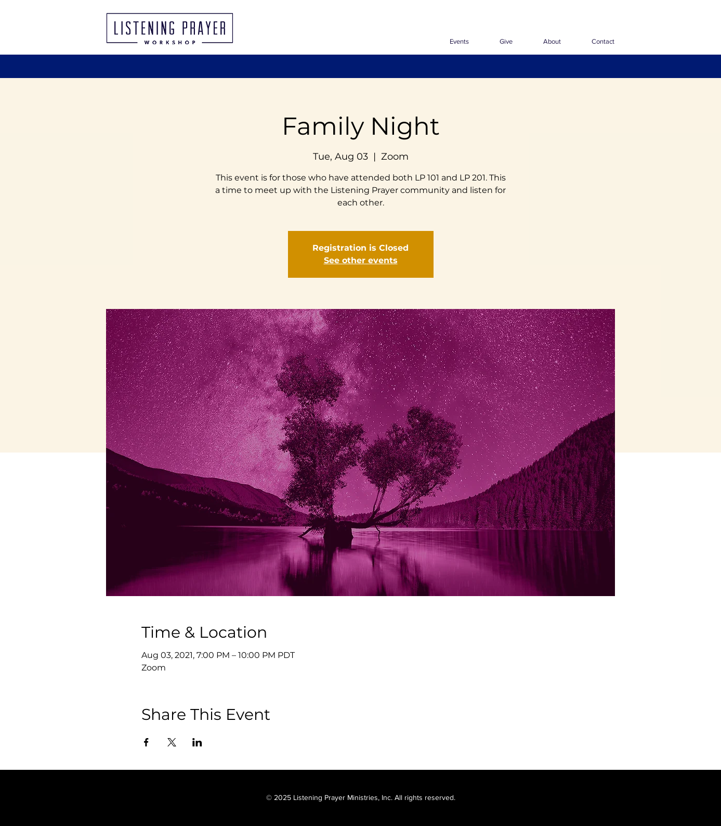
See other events (361, 260)
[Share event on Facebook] (146, 742)
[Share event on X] (172, 742)
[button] (544, 41)
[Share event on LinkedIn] (197, 742)
